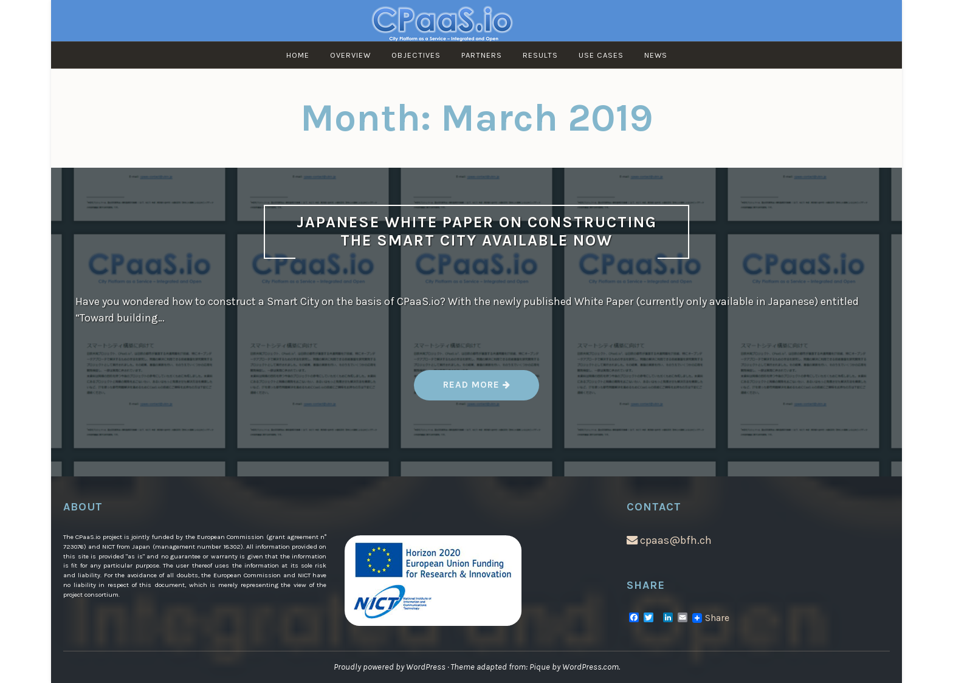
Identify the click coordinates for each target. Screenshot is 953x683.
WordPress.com (590, 667)
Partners (481, 55)
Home (297, 55)
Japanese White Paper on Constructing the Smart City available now (477, 231)
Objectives (416, 55)
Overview (350, 55)
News (655, 55)
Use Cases (601, 55)
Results (540, 55)
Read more (477, 389)
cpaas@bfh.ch (669, 540)
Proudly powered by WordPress (390, 667)
